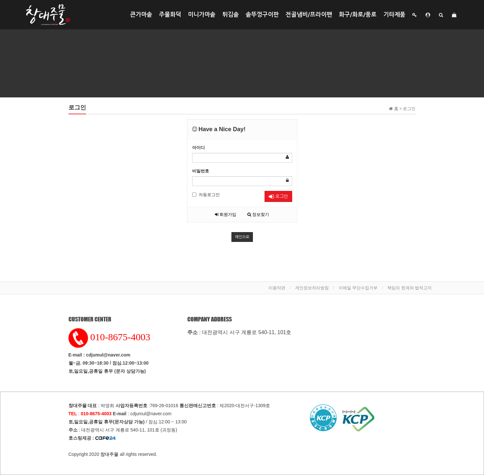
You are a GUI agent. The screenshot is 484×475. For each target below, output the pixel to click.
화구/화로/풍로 (358, 15)
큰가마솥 (141, 15)
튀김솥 (230, 15)
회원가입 (226, 214)
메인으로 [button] (242, 237)
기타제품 (394, 15)
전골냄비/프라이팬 (309, 15)
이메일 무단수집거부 (358, 287)
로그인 (278, 196)
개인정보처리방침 (312, 287)
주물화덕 (170, 15)
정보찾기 (258, 214)
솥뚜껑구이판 (262, 15)
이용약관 (276, 287)
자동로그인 (206, 194)
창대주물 (109, 454)
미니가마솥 (202, 15)
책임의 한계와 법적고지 (409, 287)
